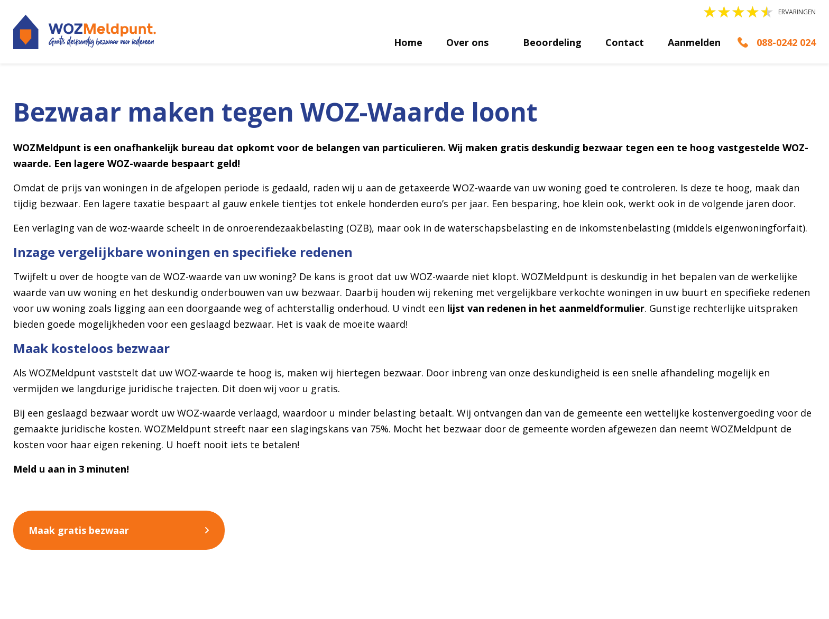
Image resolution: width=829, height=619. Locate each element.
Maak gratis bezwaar (79, 530)
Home (408, 42)
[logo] (84, 32)
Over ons (467, 42)
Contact (624, 42)
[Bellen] (777, 42)
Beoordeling (552, 42)
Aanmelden (694, 42)
